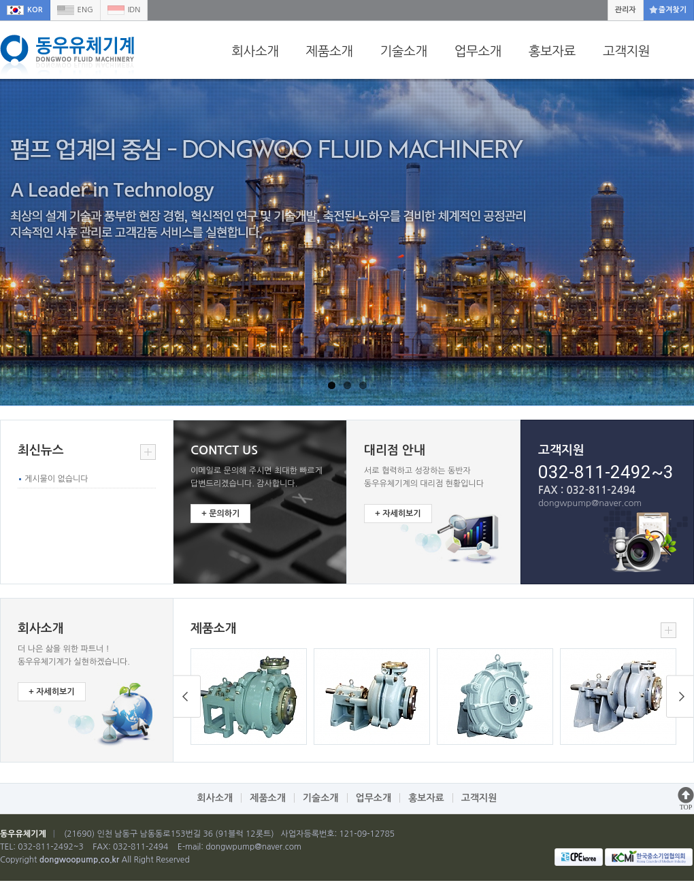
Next (187, 696)
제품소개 (328, 51)
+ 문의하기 (220, 513)
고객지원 (626, 51)
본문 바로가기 (0, 0)
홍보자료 (552, 51)
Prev (680, 696)
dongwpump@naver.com (253, 847)
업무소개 (478, 51)
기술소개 (403, 51)
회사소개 (254, 51)
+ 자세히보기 (398, 513)
